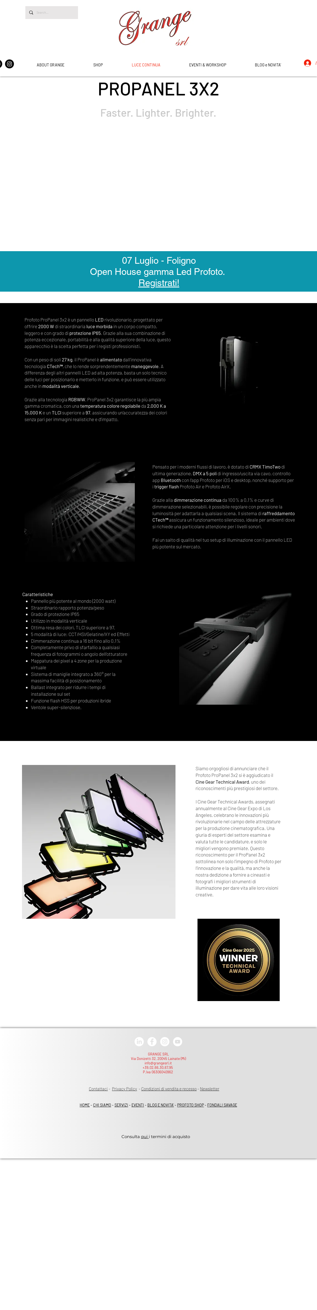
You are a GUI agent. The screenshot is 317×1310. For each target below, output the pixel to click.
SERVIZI (121, 1105)
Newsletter (209, 1088)
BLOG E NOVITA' (160, 1105)
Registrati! (158, 282)
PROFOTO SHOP (190, 1105)
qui (145, 1136)
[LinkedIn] (139, 1041)
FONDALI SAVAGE (222, 1105)
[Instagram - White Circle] (164, 1041)
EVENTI (137, 1105)
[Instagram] (9, 63)
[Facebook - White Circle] (152, 1041)
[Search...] (51, 12)
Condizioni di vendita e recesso (169, 1088)
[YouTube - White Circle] (177, 1041)
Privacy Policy (124, 1088)
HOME (85, 1105)
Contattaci (98, 1088)
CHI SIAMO (102, 1105)
